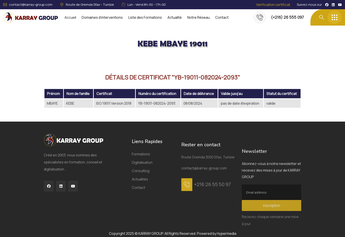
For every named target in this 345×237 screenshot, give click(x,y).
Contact (222, 17)
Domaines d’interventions (102, 17)
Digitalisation (142, 189)
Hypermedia (226, 233)
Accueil (70, 17)
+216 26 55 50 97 (212, 229)
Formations (141, 180)
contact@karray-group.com (30, 4)
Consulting (140, 197)
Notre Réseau (198, 17)
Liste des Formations (145, 17)
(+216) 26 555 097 (287, 17)
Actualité (174, 17)
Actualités (140, 205)
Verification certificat (273, 4)
